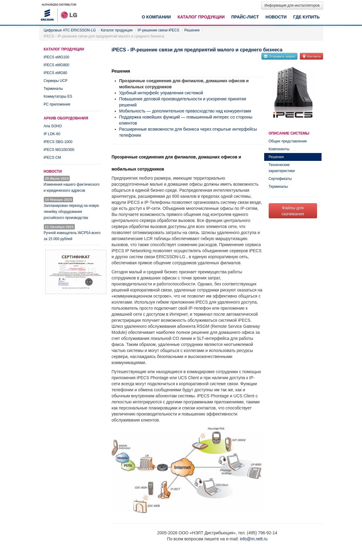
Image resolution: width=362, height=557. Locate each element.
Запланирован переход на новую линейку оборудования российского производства (71, 212)
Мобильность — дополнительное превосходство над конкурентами (185, 111)
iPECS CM (52, 157)
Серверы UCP (56, 81)
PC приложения (57, 104)
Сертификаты (280, 179)
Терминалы (53, 88)
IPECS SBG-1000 (58, 142)
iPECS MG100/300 (59, 150)
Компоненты (279, 149)
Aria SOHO (53, 126)
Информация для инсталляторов (292, 5)
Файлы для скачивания (292, 210)
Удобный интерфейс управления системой (161, 92)
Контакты (311, 56)
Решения (276, 157)
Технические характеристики (282, 168)
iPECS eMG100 (56, 57)
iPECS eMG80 (55, 73)
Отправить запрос (279, 56)
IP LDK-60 (52, 134)
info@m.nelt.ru (253, 538)
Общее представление (288, 141)
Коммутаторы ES (58, 96)
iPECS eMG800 (56, 65)
